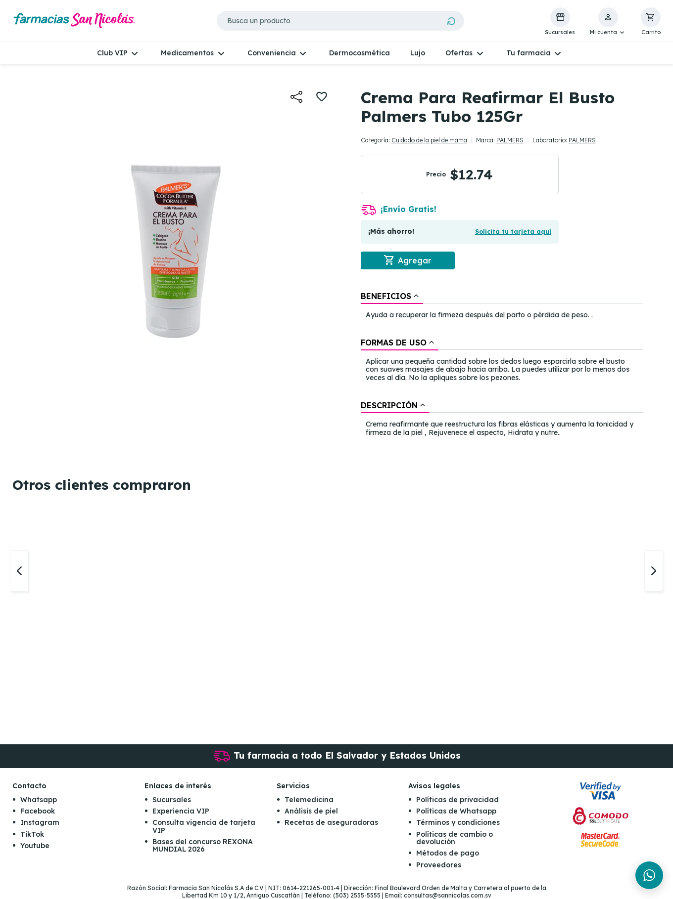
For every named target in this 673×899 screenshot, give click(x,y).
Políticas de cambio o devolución (454, 838)
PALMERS (510, 140)
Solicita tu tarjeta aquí (513, 231)
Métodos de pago (447, 853)
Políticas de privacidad (457, 799)
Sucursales (171, 799)
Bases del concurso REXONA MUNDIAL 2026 (202, 846)
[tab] (392, 296)
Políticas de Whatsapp (456, 811)
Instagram (39, 822)
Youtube (34, 846)
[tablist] (502, 365)
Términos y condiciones (458, 822)
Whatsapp (38, 799)
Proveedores (438, 864)
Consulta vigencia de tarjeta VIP (203, 826)
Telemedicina (309, 799)
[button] (608, 21)
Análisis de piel (311, 811)
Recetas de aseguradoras (331, 822)
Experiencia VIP (180, 811)
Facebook (37, 811)
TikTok (32, 834)
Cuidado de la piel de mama (429, 140)
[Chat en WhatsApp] (649, 875)
